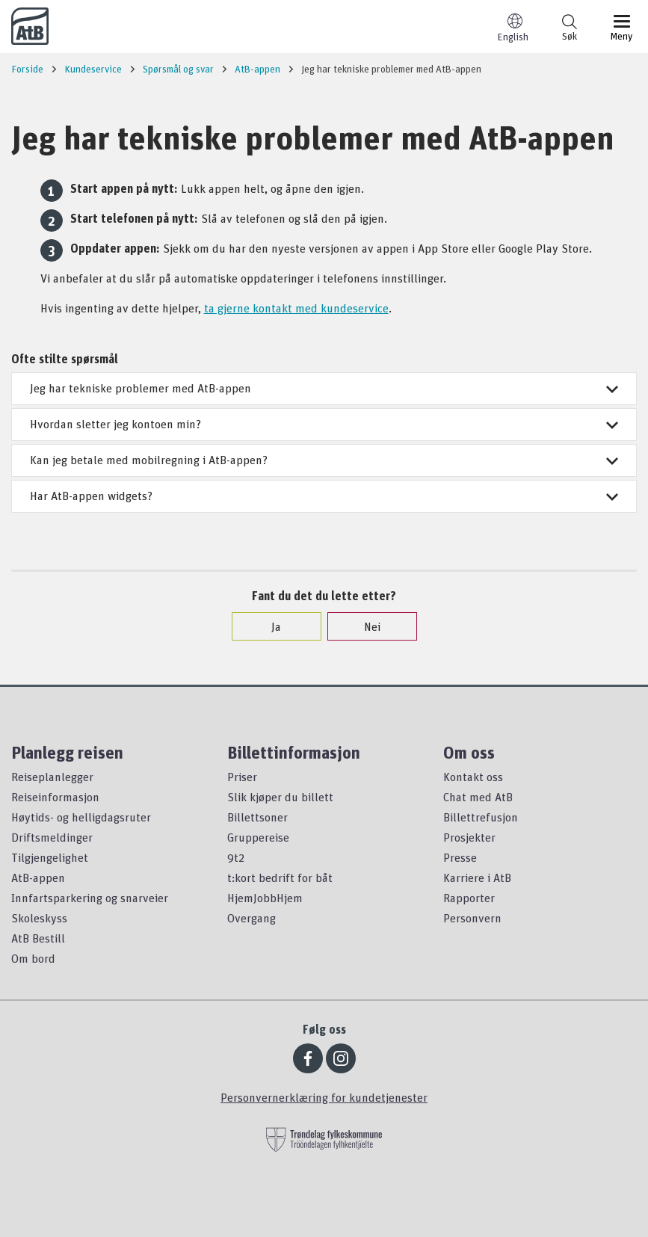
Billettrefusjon (480, 816)
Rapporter (469, 897)
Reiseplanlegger (52, 776)
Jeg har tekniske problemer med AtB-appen (324, 387)
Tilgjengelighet (49, 857)
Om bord (33, 958)
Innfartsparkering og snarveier (89, 897)
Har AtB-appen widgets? (324, 495)
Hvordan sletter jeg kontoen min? (324, 423)
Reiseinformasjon (55, 796)
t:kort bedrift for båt (280, 877)
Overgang (251, 917)
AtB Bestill (38, 938)
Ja (268, 626)
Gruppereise (258, 837)
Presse (460, 857)
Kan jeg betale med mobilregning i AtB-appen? (324, 459)
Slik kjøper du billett (280, 796)
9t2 (235, 857)
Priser (242, 776)
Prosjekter (469, 837)
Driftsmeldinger (52, 837)
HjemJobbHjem (265, 897)
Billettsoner (257, 816)
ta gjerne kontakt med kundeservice (296, 307)
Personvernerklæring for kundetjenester (324, 1097)
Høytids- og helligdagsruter (81, 816)
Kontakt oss (473, 776)
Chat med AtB (478, 796)
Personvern (472, 917)
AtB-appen (38, 877)
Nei (364, 626)
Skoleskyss (39, 917)
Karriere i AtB (477, 877)
